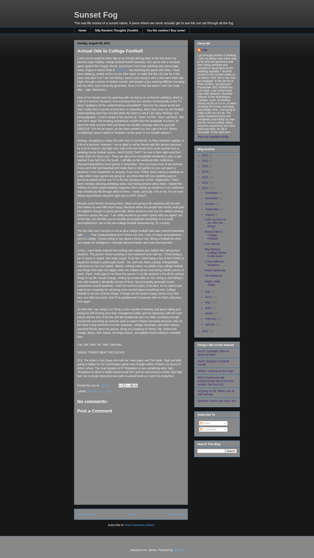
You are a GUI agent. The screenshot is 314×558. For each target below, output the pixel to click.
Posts (205, 423)
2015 (205, 166)
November (212, 198)
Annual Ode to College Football (213, 235)
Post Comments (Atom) (139, 525)
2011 (205, 188)
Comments (208, 429)
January (210, 324)
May (208, 302)
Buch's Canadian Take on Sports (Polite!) (213, 353)
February (211, 318)
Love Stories (212, 243)
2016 (205, 160)
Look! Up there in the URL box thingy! (215, 223)
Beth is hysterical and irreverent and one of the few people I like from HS (215, 381)
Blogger (178, 550)
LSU (100, 391)
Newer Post (86, 514)
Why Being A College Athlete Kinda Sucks (215, 253)
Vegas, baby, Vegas (212, 283)
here (86, 234)
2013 (205, 177)
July (208, 291)
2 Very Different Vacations (214, 263)
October (210, 203)
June (208, 297)
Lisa (204, 49)
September (212, 209)
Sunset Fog (96, 14)
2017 (205, 155)
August (209, 214)
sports (108, 391)
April (208, 308)
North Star (122, 70)
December (212, 192)
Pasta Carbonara (215, 270)
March (209, 313)
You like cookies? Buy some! (166, 30)
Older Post (177, 514)
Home (82, 30)
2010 (205, 331)
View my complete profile (212, 136)
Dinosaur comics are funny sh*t (216, 400)
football (91, 391)
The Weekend (213, 275)
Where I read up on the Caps (215, 371)
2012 (205, 182)
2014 (205, 171)
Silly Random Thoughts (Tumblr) (116, 30)
